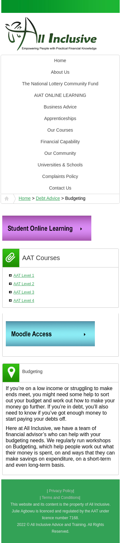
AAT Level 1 (24, 275)
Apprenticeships (60, 118)
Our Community (60, 153)
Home (60, 60)
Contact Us (60, 188)
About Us (60, 72)
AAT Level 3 (24, 292)
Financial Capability (60, 141)
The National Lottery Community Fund (60, 83)
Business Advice (60, 106)
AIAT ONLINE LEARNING (60, 95)
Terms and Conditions (60, 497)
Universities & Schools (60, 164)
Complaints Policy (60, 176)
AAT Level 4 (24, 300)
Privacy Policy (61, 491)
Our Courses (60, 130)
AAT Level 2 (24, 284)
